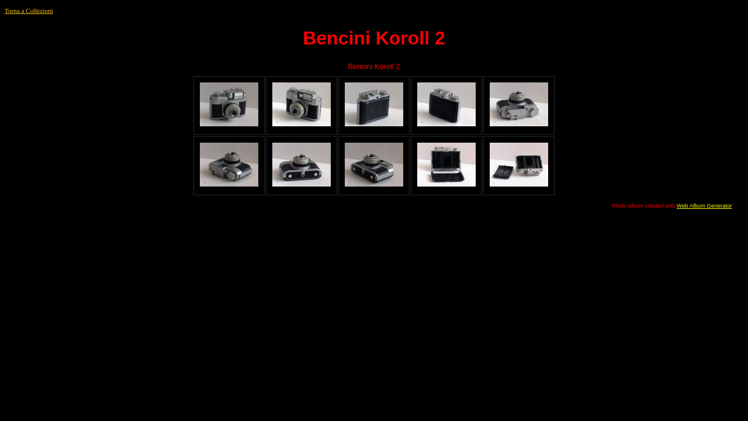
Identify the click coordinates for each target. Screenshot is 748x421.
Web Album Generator (704, 205)
